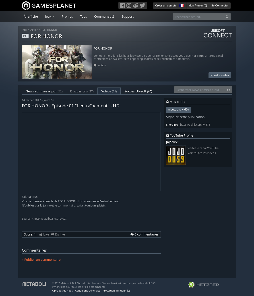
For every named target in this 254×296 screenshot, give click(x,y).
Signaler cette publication (185, 117)
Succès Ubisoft (138, 91)
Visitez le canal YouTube (203, 148)
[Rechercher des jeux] (198, 16)
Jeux (24, 29)
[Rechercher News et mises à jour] (199, 89)
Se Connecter (219, 5)
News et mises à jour (44, 91)
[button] (181, 5)
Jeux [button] (48, 16)
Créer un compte (165, 5)
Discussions (82, 91)
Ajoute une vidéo (178, 109)
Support (128, 16)
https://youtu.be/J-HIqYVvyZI (49, 218)
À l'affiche (31, 16)
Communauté (104, 16)
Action (34, 29)
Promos (67, 16)
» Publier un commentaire (41, 259)
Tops (83, 16)
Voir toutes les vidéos (202, 153)
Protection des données (116, 290)
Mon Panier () (197, 5)
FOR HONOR (49, 29)
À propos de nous (62, 290)
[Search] (227, 16)
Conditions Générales (87, 290)
